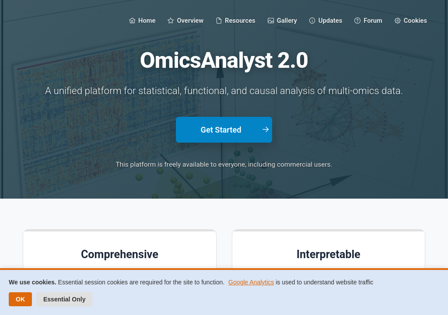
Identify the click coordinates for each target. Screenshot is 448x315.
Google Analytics (251, 282)
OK (20, 299)
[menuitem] (142, 20)
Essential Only (64, 299)
